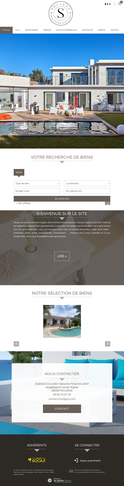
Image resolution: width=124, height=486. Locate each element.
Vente (19, 172)
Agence (101, 30)
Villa (17, 30)
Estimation (87, 30)
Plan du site (17, 472)
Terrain (47, 30)
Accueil (6, 30)
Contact (114, 30)
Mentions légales (28, 472)
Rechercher (62, 198)
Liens (47, 472)
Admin (52, 472)
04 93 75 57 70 (62, 394)
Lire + (62, 268)
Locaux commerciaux (66, 30)
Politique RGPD (19, 474)
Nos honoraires (39, 472)
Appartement (31, 30)
